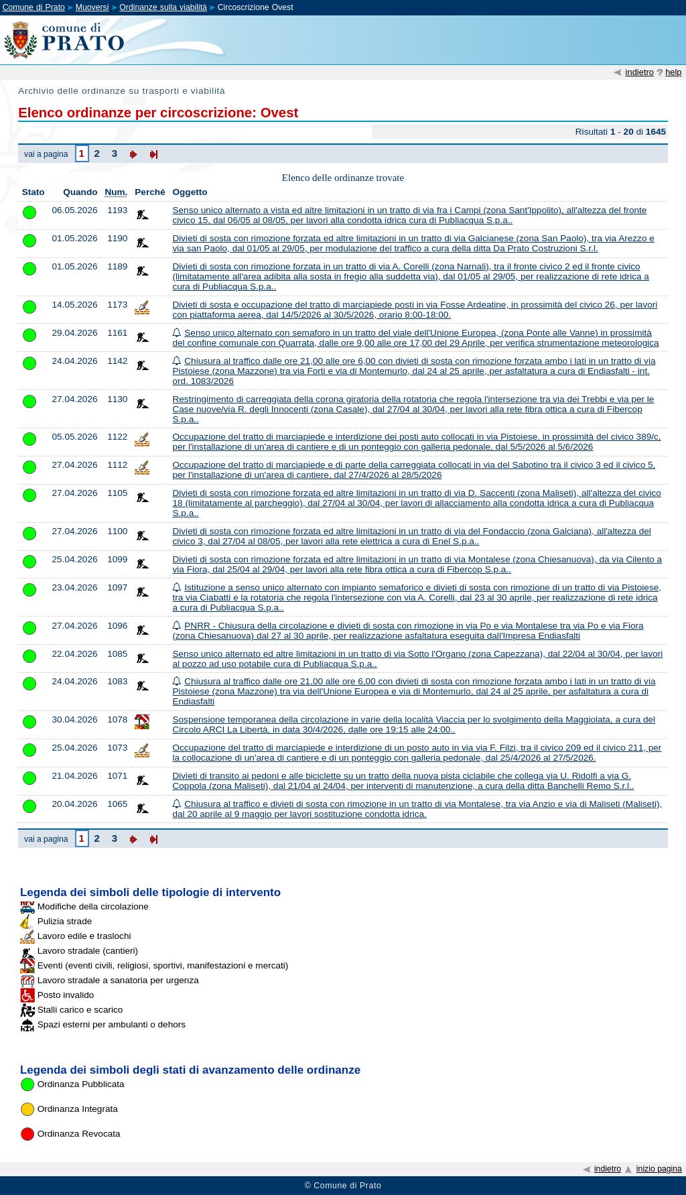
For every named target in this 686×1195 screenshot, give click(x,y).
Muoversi (92, 7)
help (673, 72)
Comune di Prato (34, 7)
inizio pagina (659, 1169)
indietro (640, 72)
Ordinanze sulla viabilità (163, 7)
